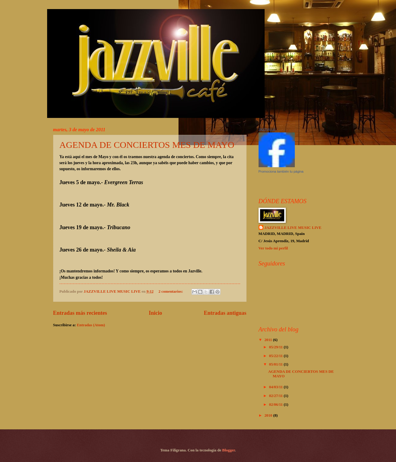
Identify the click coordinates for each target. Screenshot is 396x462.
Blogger (228, 450)
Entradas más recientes (80, 313)
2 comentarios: (171, 291)
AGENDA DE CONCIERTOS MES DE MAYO (147, 145)
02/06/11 (276, 404)
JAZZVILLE (267, 130)
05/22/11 (276, 356)
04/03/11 (276, 387)
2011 (268, 340)
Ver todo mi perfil (273, 248)
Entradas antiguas (225, 313)
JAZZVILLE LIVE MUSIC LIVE (293, 228)
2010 (268, 415)
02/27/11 (276, 396)
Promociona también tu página (281, 171)
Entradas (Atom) (91, 325)
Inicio (155, 313)
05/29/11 (276, 347)
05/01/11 (276, 364)
